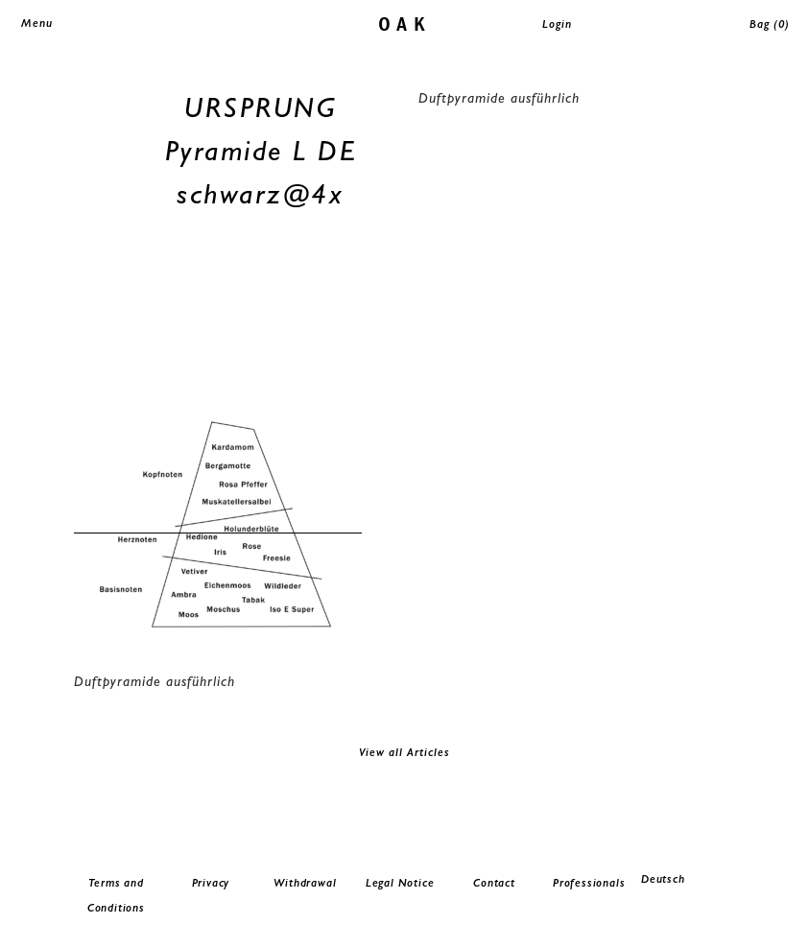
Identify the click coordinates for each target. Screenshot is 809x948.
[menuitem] (683, 879)
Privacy (211, 882)
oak (404, 22)
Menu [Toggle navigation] (37, 23)
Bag (770, 24)
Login (557, 24)
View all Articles (404, 752)
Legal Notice (400, 882)
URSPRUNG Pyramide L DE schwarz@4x (261, 150)
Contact (494, 882)
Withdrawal (305, 882)
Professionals (589, 882)
